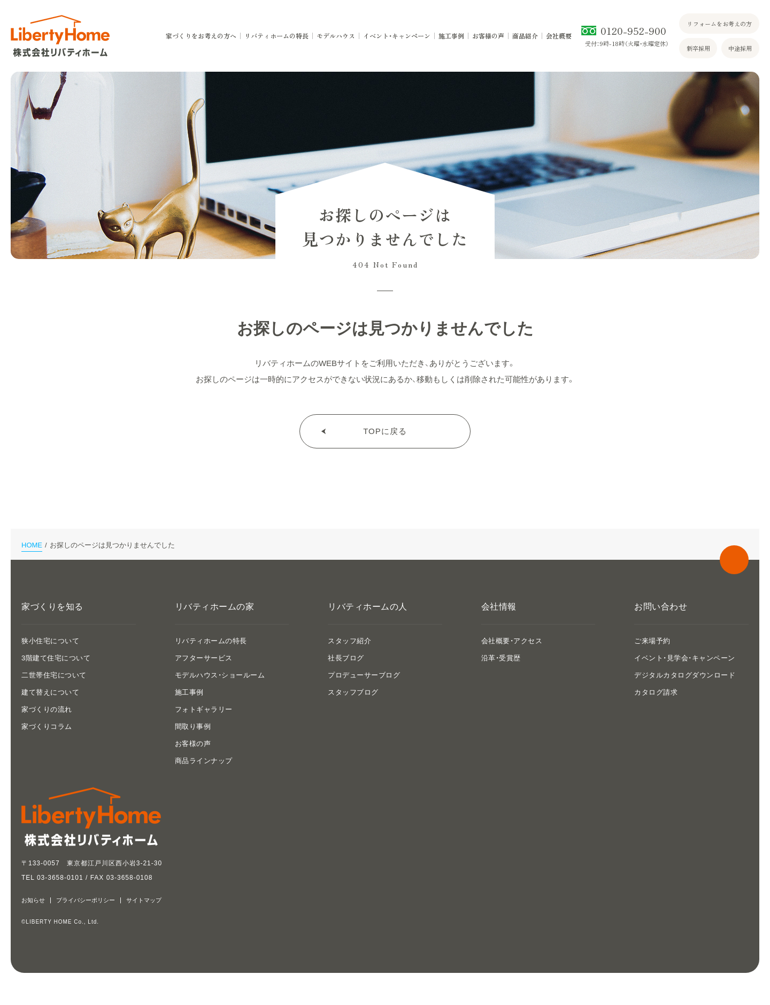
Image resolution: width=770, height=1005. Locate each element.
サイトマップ (143, 900)
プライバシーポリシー (85, 900)
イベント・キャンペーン (396, 36)
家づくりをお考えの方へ (201, 36)
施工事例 (451, 36)
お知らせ (33, 900)
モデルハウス (336, 36)
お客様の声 (488, 36)
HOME (31, 545)
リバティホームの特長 (276, 36)
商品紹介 (525, 36)
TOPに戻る (385, 431)
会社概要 (559, 36)
